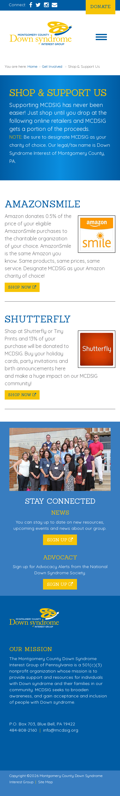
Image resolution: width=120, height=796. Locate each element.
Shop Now (22, 287)
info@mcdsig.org (60, 730)
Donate (100, 6)
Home (32, 66)
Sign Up (60, 540)
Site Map (45, 782)
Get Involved (52, 66)
